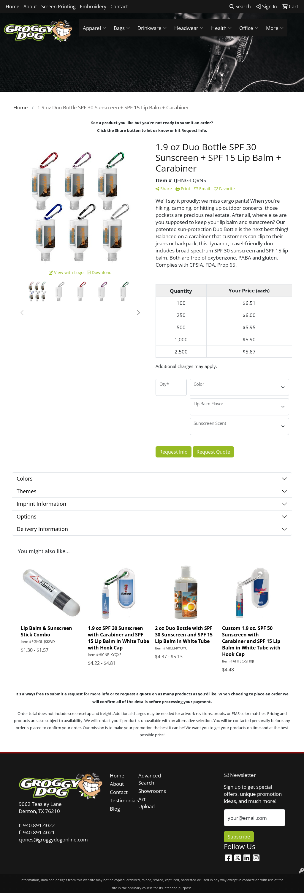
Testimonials (120, 800)
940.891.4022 (39, 825)
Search (240, 6)
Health (221, 27)
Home (12, 6)
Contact (119, 6)
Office (248, 27)
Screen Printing (58, 6)
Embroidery (93, 6)
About (30, 6)
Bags (122, 27)
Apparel (94, 27)
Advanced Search (149, 779)
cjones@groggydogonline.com (53, 839)
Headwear (188, 27)
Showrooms (149, 790)
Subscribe (239, 836)
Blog (115, 808)
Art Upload (146, 803)
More (275, 27)
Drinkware (152, 27)
